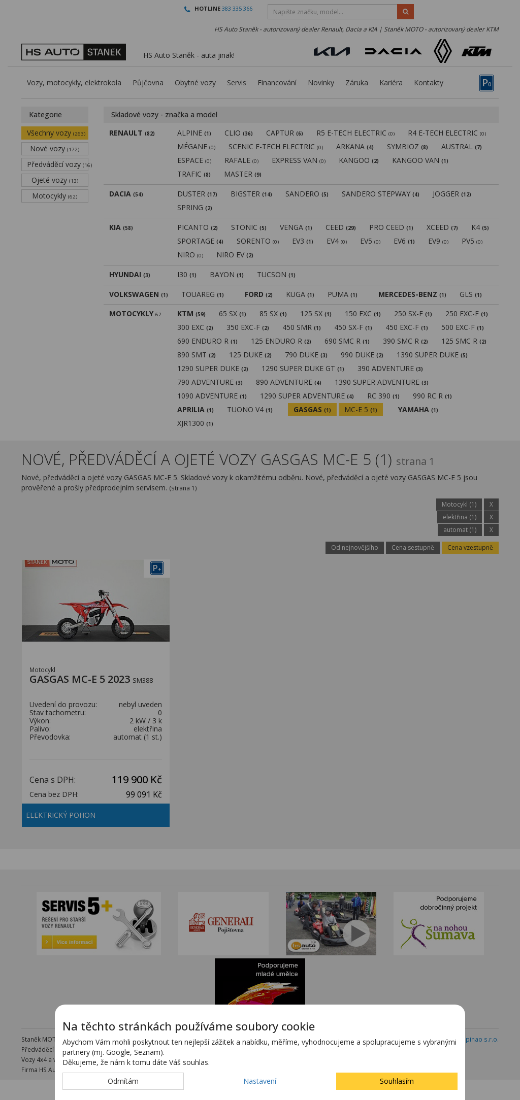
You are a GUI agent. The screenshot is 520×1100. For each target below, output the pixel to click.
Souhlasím (397, 1081)
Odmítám (123, 1081)
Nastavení (259, 1081)
